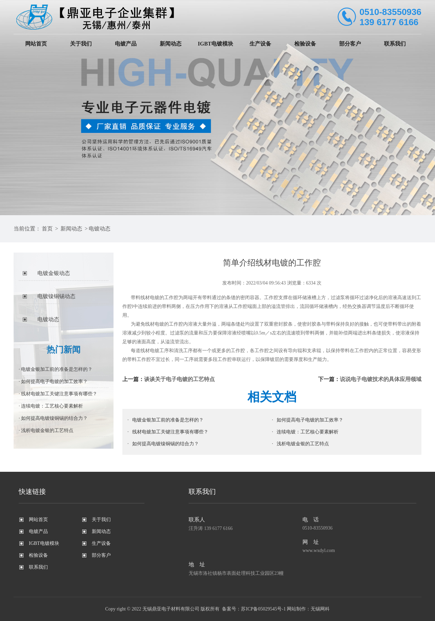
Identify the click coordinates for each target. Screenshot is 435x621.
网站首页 (36, 44)
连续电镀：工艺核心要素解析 (307, 431)
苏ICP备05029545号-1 (263, 608)
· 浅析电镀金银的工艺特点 (46, 430)
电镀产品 (126, 44)
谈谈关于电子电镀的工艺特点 (179, 379)
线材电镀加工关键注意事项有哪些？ (170, 431)
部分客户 (350, 44)
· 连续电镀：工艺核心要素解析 (51, 406)
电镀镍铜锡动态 (56, 296)
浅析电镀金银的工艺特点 (303, 443)
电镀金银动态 (53, 273)
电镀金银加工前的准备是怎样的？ (168, 419)
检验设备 (305, 44)
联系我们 (395, 44)
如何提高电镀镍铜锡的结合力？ (165, 443)
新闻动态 (170, 44)
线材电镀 (154, 324)
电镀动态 (99, 228)
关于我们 (81, 44)
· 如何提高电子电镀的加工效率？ (53, 381)
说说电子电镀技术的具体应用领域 (380, 379)
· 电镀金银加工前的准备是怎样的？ (55, 369)
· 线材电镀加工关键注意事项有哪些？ (58, 393)
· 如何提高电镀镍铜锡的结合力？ (53, 418)
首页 (47, 228)
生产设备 (260, 44)
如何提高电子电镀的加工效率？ (310, 419)
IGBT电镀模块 (215, 44)
